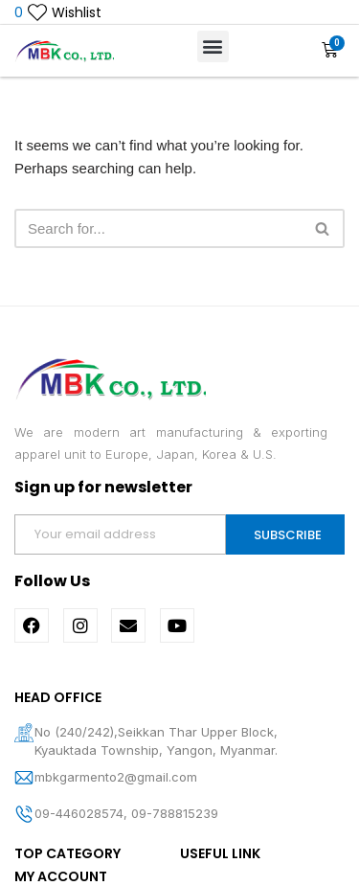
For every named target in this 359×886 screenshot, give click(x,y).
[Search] (158, 228)
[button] (213, 46)
